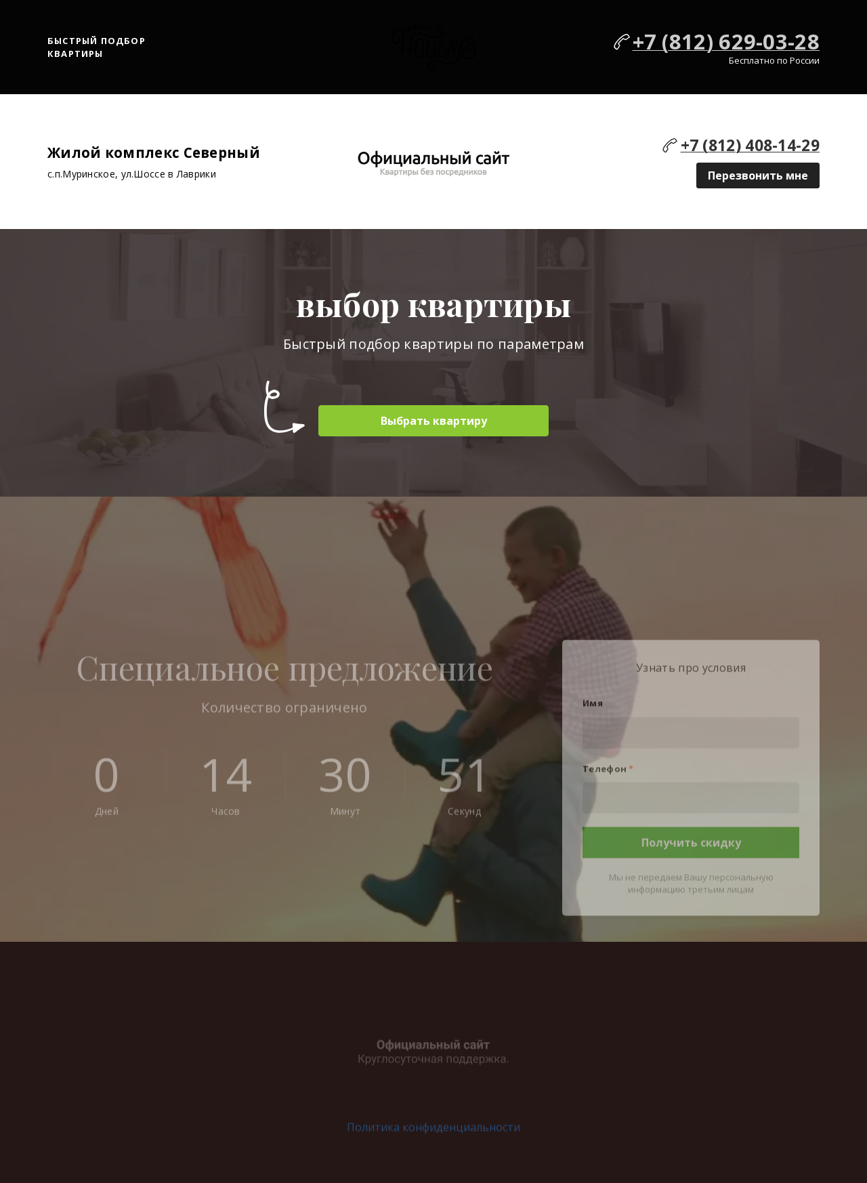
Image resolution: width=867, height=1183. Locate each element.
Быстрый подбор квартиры (96, 47)
